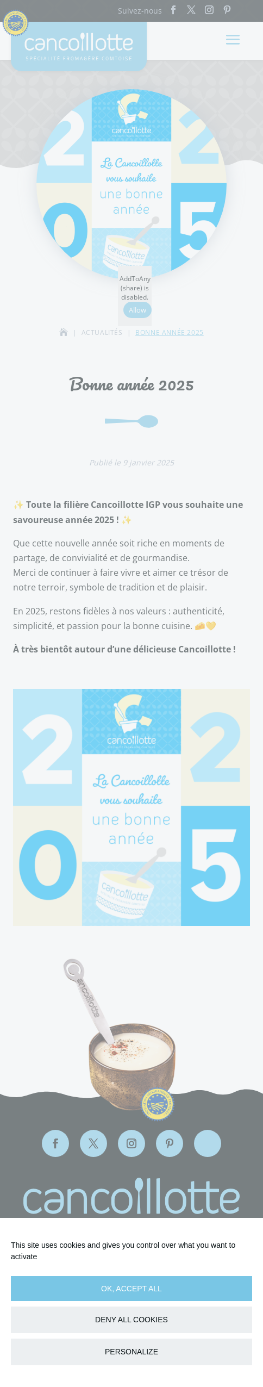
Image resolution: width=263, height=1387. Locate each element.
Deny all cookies (131, 1319)
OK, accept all (131, 1288)
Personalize (131, 1351)
